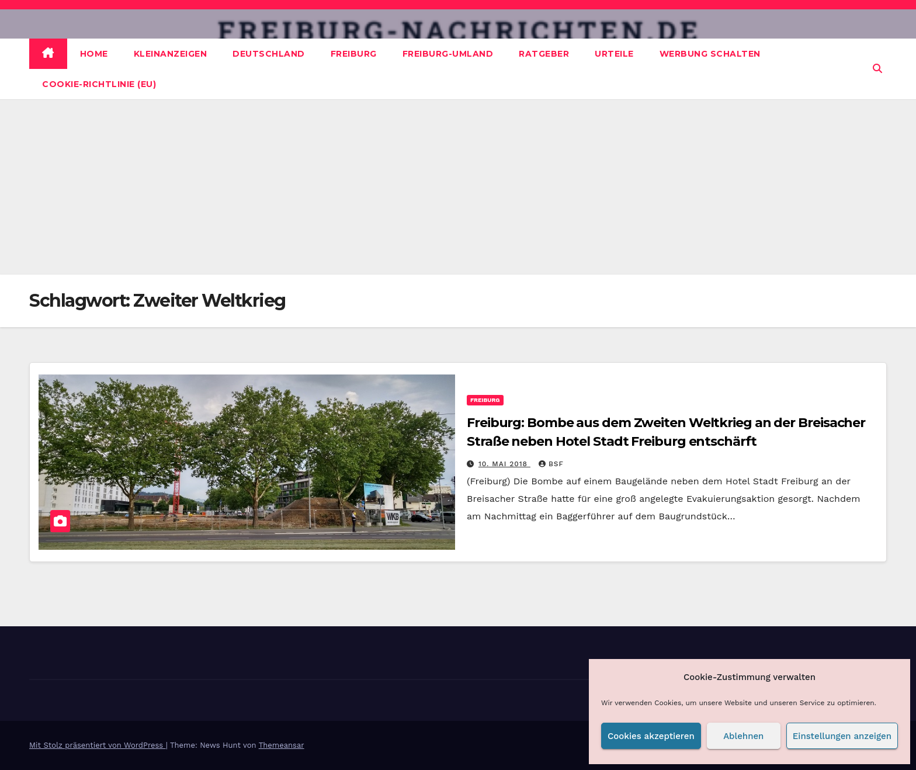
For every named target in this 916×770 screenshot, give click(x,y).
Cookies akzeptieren (651, 736)
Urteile (614, 53)
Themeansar (281, 745)
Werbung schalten (710, 53)
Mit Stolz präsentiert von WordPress (97, 745)
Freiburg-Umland (448, 53)
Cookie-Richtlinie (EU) (99, 84)
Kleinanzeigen (170, 53)
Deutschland (269, 53)
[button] (877, 68)
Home (94, 53)
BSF (551, 464)
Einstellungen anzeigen (842, 736)
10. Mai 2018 (504, 464)
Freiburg (354, 53)
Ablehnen (743, 736)
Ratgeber (544, 53)
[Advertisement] (458, 187)
